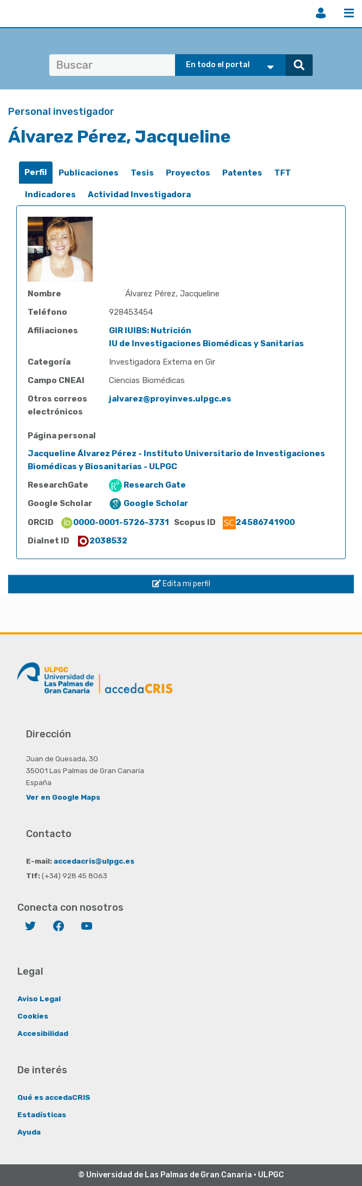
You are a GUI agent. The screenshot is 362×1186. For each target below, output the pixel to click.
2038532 (101, 541)
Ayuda (29, 1131)
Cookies (32, 1016)
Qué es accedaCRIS (53, 1097)
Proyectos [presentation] (188, 173)
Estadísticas (41, 1114)
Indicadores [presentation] (50, 194)
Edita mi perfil (181, 583)
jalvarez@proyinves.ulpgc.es (170, 399)
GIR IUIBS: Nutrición (150, 330)
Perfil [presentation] (35, 172)
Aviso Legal (39, 998)
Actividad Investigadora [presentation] (139, 194)
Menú (348, 13)
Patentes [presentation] (242, 173)
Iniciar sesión (320, 13)
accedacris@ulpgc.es (94, 861)
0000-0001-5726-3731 (114, 522)
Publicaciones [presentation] (89, 173)
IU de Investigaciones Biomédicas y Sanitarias (206, 343)
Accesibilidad (42, 1033)
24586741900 (259, 522)
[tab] (36, 172)
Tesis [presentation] (142, 173)
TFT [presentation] (282, 173)
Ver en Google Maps (63, 797)
